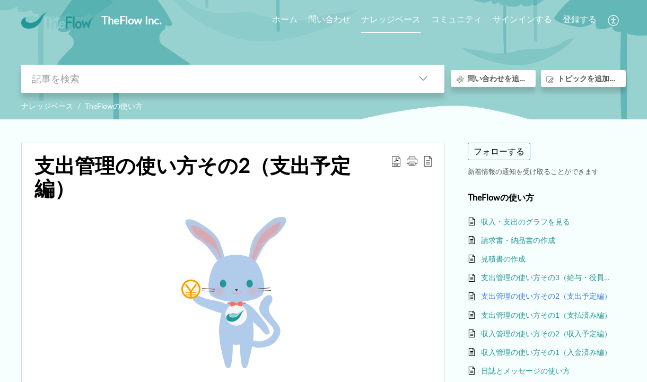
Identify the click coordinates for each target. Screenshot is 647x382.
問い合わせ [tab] (329, 19)
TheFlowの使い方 (114, 106)
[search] (211, 79)
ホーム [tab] (285, 19)
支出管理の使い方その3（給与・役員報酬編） (548, 277)
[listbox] (423, 79)
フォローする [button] (499, 151)
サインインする (522, 19)
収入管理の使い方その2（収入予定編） (546, 333)
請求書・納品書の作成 (518, 240)
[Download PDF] (396, 161)
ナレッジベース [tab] (391, 19)
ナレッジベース (47, 106)
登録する (580, 19)
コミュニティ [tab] (456, 19)
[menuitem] (522, 20)
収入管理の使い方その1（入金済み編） (546, 352)
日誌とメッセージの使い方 (525, 371)
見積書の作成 (503, 259)
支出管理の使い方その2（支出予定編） (192, 177)
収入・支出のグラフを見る (525, 221)
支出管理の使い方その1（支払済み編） (546, 315)
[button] (412, 161)
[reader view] (428, 161)
